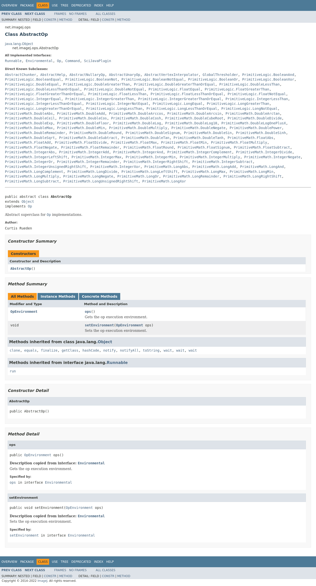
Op (59, 61)
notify (109, 350)
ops (88, 312)
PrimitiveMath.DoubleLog (137, 123)
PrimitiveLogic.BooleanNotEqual (152, 79)
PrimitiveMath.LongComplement (34, 172)
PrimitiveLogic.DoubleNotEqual (114, 89)
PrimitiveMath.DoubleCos (83, 118)
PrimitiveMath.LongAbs (166, 167)
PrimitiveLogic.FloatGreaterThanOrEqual (44, 94)
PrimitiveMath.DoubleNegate (198, 128)
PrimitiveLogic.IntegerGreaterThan (99, 99)
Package (27, 5)
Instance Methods (57, 296)
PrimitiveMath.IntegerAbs (30, 152)
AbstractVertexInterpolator (171, 75)
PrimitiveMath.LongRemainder (191, 176)
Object (27, 201)
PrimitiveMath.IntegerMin (151, 157)
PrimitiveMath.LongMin (251, 172)
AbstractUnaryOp (124, 75)
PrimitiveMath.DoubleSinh (261, 133)
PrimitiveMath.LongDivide (92, 172)
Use (55, 5)
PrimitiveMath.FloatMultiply (239, 142)
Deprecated (81, 5)
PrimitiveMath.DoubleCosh (136, 118)
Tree (64, 5)
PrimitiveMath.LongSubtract (32, 181)
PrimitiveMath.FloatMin (184, 142)
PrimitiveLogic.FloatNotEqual (257, 94)
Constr (50, 20)
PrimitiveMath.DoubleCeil (30, 118)
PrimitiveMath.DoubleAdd (81, 113)
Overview (9, 5)
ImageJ (42, 581)
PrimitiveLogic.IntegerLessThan (256, 99)
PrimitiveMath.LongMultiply (32, 176)
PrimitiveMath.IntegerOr (29, 162)
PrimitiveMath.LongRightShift (252, 176)
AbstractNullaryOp (87, 75)
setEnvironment (99, 325)
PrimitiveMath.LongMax (203, 172)
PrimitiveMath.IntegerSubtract (222, 162)
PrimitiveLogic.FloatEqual (175, 89)
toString (151, 350)
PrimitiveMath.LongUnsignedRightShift (100, 181)
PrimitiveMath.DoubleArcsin (194, 113)
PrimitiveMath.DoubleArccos (136, 113)
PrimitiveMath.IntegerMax (96, 157)
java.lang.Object (19, 44)
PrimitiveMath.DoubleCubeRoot (194, 118)
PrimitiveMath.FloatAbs (250, 138)
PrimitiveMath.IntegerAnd (138, 152)
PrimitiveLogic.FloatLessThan (117, 94)
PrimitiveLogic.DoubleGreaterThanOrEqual (174, 84)
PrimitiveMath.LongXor (164, 181)
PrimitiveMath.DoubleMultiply (138, 128)
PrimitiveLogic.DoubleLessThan (249, 84)
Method (65, 20)
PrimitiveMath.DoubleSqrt (30, 138)
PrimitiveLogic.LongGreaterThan (238, 104)
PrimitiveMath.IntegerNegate (272, 157)
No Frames (78, 14)
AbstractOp (20, 268)
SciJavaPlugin (97, 61)
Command (72, 61)
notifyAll (129, 350)
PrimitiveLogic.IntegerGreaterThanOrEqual (179, 99)
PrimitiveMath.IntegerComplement (199, 152)
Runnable (13, 61)
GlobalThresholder (220, 75)
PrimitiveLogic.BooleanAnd (268, 75)
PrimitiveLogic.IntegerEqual (33, 99)
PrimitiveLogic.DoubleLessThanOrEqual (42, 89)
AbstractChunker (20, 75)
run (13, 371)
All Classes (105, 14)
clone (15, 350)
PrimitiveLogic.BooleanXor (268, 79)
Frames (60, 14)
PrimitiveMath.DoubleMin (81, 128)
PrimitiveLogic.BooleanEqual (33, 79)
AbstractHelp (52, 75)
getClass (70, 350)
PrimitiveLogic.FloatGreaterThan (237, 89)
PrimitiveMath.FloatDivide (81, 142)
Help (110, 5)
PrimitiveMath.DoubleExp (29, 123)
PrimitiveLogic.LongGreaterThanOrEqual (43, 109)
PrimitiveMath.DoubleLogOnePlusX (253, 123)
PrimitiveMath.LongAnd (262, 167)
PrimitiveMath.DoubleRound (95, 133)
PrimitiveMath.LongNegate (88, 176)
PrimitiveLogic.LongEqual (177, 104)
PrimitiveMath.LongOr (138, 176)
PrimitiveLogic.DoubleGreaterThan (96, 84)
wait (168, 350)
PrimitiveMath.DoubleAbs (29, 113)
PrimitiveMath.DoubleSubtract (88, 138)
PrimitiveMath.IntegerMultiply (210, 157)
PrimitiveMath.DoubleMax (29, 128)
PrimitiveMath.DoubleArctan (253, 113)
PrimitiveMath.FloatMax (134, 142)
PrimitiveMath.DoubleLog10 (191, 123)
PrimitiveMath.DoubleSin (208, 133)
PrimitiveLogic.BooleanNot (91, 79)
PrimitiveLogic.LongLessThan (114, 109)
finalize (49, 350)
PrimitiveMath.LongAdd (214, 167)
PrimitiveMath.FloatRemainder (90, 147)
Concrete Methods (100, 296)
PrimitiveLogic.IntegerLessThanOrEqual (43, 104)
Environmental (39, 61)
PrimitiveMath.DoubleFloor (83, 123)
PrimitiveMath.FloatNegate (31, 147)
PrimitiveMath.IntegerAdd (84, 152)
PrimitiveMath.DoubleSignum (153, 133)
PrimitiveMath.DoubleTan (145, 138)
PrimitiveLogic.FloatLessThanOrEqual (187, 94)
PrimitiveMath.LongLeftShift (149, 172)
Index (98, 5)
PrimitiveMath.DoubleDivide (255, 118)
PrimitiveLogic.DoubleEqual (32, 84)
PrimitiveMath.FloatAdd (28, 142)
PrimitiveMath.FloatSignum (204, 147)
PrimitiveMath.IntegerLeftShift (36, 157)
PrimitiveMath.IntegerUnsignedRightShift (45, 167)
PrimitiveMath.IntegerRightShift (155, 162)
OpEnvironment (24, 312)
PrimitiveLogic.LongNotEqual (249, 109)
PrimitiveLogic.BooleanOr (213, 79)
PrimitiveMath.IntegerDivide (264, 152)
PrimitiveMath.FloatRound (148, 147)
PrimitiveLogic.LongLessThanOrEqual (181, 109)
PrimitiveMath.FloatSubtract (262, 147)
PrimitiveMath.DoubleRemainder (35, 133)
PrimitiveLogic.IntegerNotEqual (117, 104)
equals (30, 350)
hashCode (90, 350)
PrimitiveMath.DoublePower (256, 128)
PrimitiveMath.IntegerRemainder (88, 162)
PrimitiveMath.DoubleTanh (198, 138)
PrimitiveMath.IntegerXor (115, 167)
